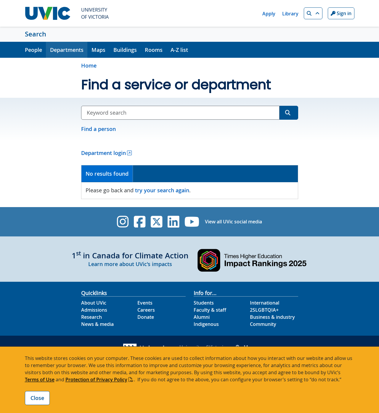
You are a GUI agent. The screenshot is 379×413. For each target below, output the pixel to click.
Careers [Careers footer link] (146, 310)
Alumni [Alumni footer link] (202, 317)
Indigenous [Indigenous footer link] (206, 324)
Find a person (98, 128)
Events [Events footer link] (144, 303)
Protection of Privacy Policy (96, 379)
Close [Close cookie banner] (37, 397)
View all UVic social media (233, 221)
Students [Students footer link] (204, 303)
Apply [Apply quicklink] (268, 13)
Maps (98, 49)
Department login (103, 152)
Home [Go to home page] (89, 65)
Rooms (154, 49)
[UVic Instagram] (123, 221)
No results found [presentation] (107, 173)
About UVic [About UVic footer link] (93, 303)
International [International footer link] (264, 303)
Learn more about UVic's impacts (130, 264)
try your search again (162, 190)
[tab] (107, 173)
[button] (313, 13)
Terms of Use (39, 379)
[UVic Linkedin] (173, 221)
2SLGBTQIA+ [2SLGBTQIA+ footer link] (264, 310)
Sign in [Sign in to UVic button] (341, 13)
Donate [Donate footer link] (145, 317)
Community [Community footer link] (263, 324)
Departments (66, 49)
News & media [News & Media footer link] (97, 324)
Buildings (125, 49)
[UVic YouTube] (192, 221)
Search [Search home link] (35, 34)
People (33, 49)
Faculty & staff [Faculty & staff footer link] (210, 310)
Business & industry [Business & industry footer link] (272, 317)
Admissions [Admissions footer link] (94, 310)
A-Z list (179, 49)
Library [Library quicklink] (290, 13)
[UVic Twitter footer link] (156, 221)
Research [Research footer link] (91, 317)
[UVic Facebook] (139, 221)
